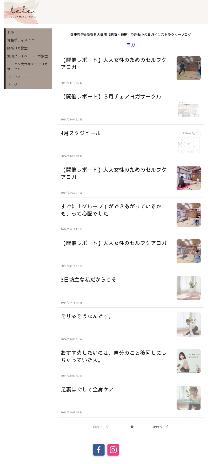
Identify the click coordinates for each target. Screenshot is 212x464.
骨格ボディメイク (20, 40)
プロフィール (17, 76)
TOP (10, 32)
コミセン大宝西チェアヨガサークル (27, 66)
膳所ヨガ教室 (17, 48)
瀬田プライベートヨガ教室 (27, 55)
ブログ (12, 84)
